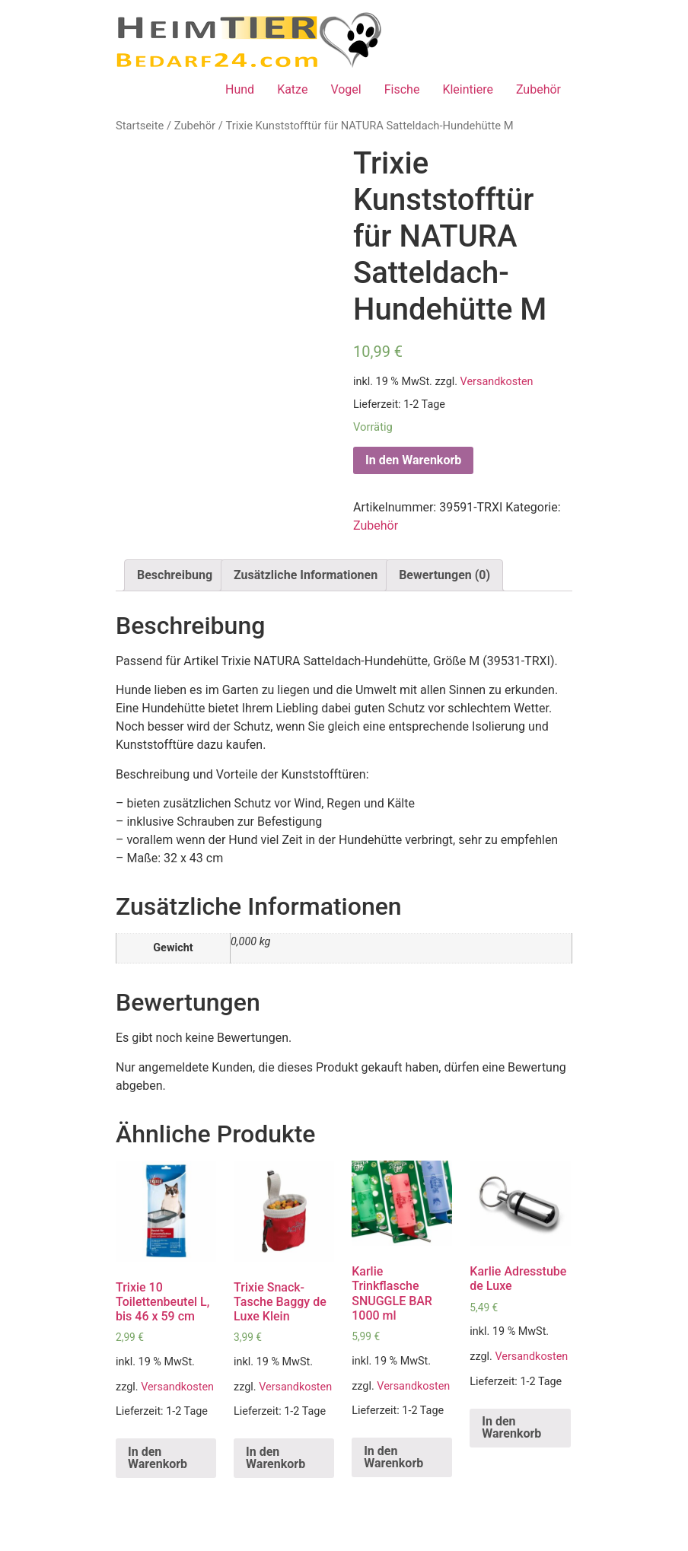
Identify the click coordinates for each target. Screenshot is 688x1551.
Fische (402, 89)
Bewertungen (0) (444, 575)
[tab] (174, 575)
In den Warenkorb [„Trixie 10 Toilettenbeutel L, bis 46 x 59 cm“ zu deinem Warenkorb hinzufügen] (157, 1457)
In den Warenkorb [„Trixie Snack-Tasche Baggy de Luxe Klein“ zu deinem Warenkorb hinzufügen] (275, 1457)
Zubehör (538, 89)
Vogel (345, 89)
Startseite (140, 125)
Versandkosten (497, 381)
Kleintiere (467, 89)
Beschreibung (174, 575)
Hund (239, 89)
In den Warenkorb (413, 460)
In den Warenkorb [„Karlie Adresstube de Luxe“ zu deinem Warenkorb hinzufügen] (511, 1427)
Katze (292, 89)
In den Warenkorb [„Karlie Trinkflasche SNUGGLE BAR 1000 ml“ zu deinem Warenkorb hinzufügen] (393, 1457)
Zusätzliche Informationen (305, 575)
